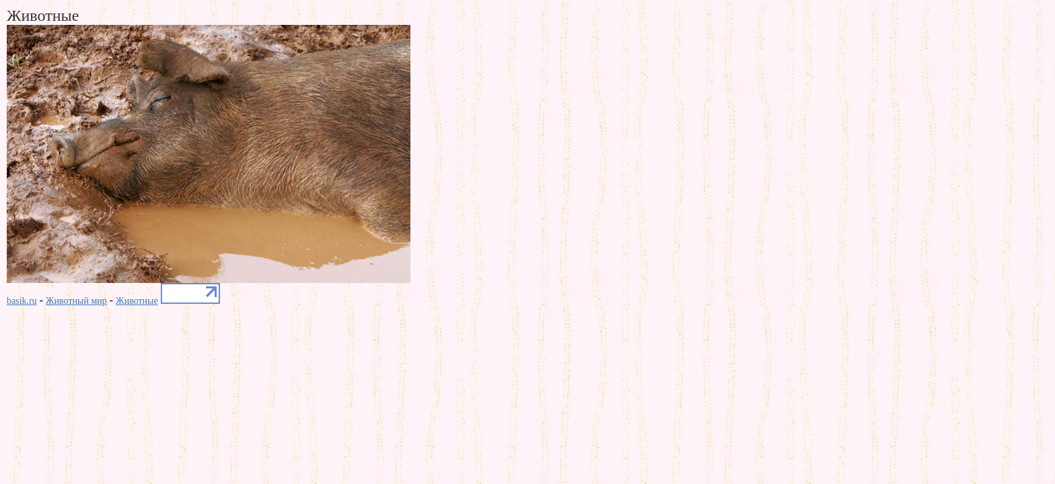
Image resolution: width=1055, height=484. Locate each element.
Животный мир (76, 301)
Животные (137, 301)
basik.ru (22, 301)
